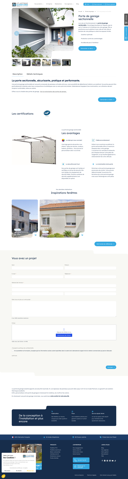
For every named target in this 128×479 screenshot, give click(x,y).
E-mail (14, 274)
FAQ (102, 456)
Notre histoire (76, 454)
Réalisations (58, 4)
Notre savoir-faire (78, 452)
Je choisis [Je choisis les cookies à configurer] (19, 471)
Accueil (80, 11)
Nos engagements (78, 448)
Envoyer (110, 367)
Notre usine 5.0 (77, 450)
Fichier (13, 323)
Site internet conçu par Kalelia (108, 475)
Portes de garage (89, 11)
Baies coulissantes (55, 452)
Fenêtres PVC (53, 448)
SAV (88, 4)
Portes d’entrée (54, 458)
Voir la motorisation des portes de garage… (53, 91)
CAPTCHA (14, 355)
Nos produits (38, 4)
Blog (77, 4)
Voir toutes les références (104, 244)
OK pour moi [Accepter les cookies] (30, 471)
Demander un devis (87, 48)
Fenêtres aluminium (55, 450)
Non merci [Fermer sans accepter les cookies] (7, 471)
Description (18, 74)
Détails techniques (35, 74)
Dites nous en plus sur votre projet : (21, 299)
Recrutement (98, 4)
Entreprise (49, 4)
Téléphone (68, 274)
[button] (68, 33)
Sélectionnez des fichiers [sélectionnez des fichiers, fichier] (64, 335)
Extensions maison (55, 456)
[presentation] (24, 360)
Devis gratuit (111, 4)
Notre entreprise (79, 475)
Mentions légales (91, 475)
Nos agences (68, 4)
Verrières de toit (54, 454)
